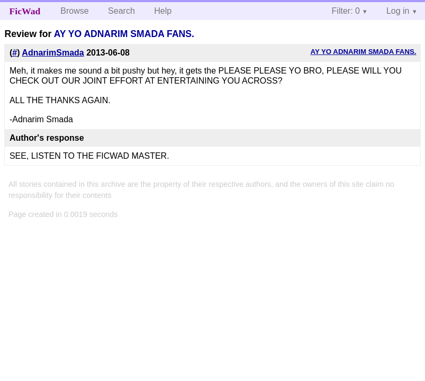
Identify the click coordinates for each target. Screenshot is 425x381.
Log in (398, 10)
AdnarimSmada (53, 52)
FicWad (25, 11)
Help (162, 10)
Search (121, 10)
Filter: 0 (346, 10)
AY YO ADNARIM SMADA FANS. (124, 34)
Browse (74, 10)
